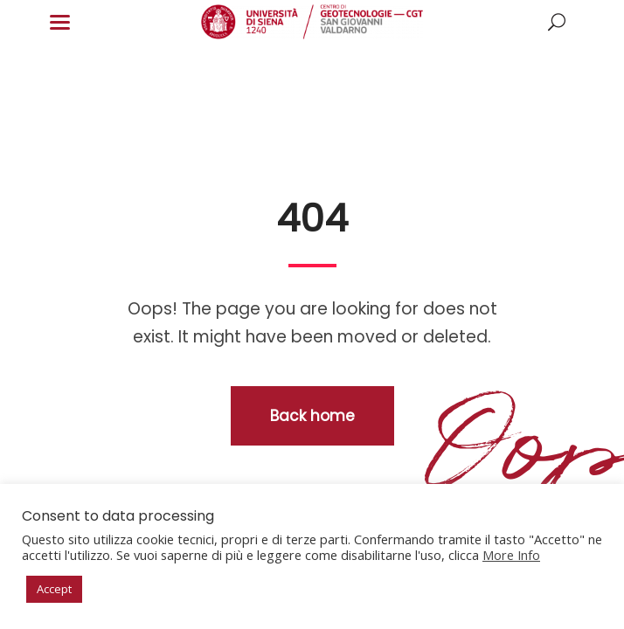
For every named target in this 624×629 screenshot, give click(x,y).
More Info (511, 555)
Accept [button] (54, 589)
